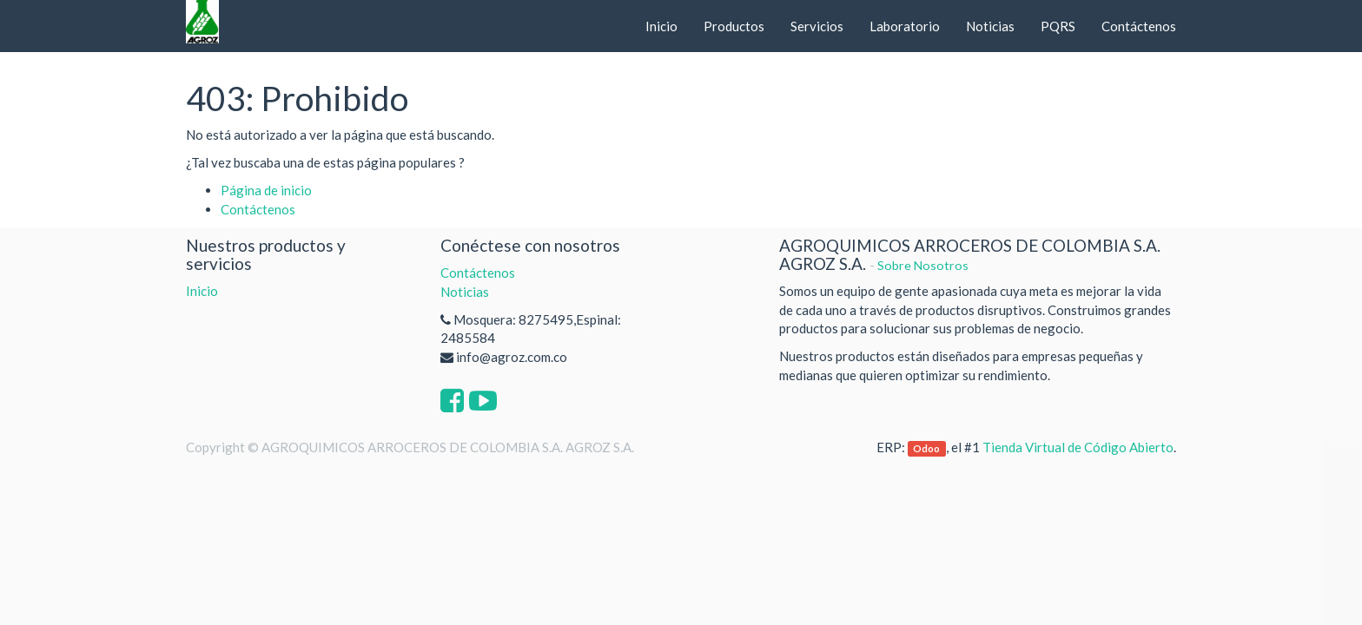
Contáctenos (258, 209)
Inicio (202, 291)
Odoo (926, 448)
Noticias (464, 291)
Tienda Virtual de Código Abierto (1078, 447)
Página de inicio (266, 190)
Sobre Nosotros (923, 265)
